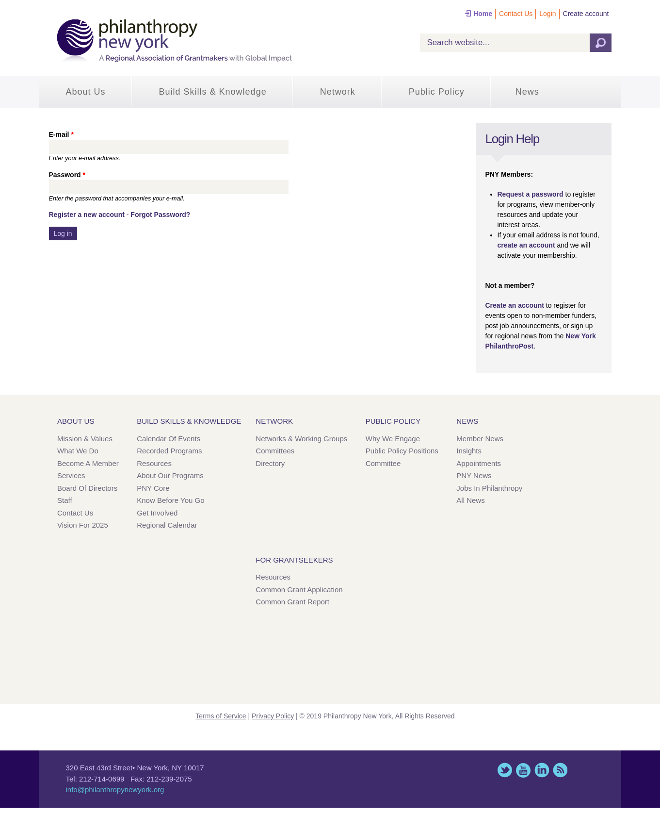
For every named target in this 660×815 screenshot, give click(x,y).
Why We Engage (393, 438)
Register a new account (87, 214)
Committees (275, 451)
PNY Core (153, 488)
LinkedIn (541, 770)
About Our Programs (170, 475)
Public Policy (437, 92)
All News (470, 500)
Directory (270, 463)
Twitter (505, 770)
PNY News (473, 475)
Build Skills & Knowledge (213, 92)
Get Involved (157, 513)
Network (337, 92)
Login (547, 13)
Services (71, 475)
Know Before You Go (170, 500)
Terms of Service (220, 716)
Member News (479, 438)
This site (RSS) (560, 770)
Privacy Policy (273, 716)
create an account (526, 245)
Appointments (478, 463)
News (527, 92)
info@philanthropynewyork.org (115, 789)
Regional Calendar (167, 525)
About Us (86, 92)
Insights (469, 451)
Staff (64, 500)
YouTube (523, 770)
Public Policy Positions (402, 451)
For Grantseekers (294, 560)
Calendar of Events (168, 438)
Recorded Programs (169, 451)
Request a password (530, 194)
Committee (383, 463)
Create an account (514, 305)
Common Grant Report (292, 602)
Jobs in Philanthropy (489, 488)
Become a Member (88, 463)
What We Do (77, 451)
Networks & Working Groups (301, 438)
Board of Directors (87, 488)
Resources (154, 463)
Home (482, 13)
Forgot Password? (160, 214)
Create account (586, 13)
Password (67, 175)
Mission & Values (85, 438)
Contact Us (515, 13)
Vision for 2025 (82, 525)
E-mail (61, 134)
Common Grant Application (299, 589)
